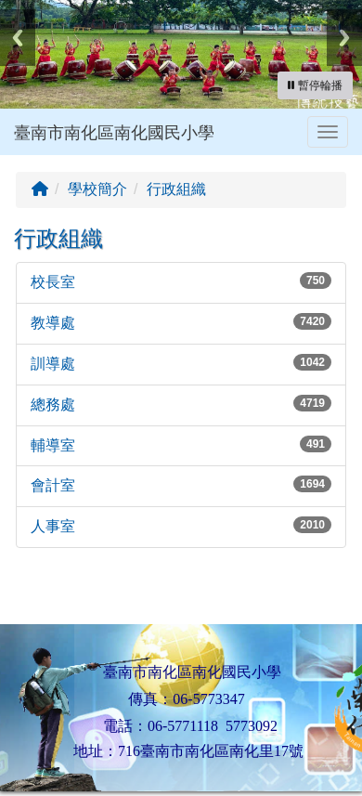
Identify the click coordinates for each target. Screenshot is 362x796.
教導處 (53, 323)
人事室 (53, 526)
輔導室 (53, 445)
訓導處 (53, 364)
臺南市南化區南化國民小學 (114, 133)
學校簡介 (97, 189)
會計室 (53, 485)
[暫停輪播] (315, 85)
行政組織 (176, 189)
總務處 (53, 404)
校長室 (53, 282)
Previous (17, 37)
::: (17, 161)
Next (344, 37)
